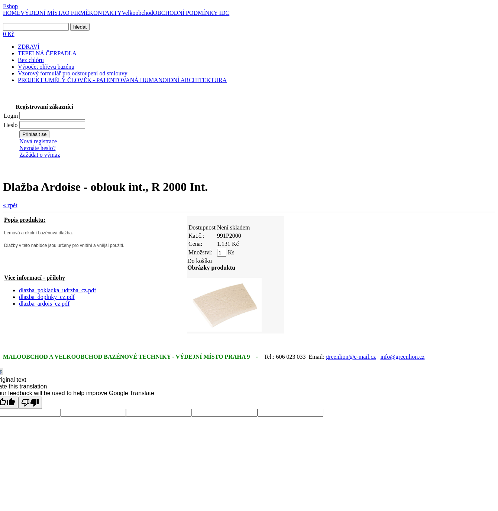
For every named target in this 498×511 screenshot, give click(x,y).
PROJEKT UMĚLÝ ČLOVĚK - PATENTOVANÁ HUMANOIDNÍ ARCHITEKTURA (122, 80)
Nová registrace (38, 141)
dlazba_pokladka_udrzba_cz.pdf (57, 290)
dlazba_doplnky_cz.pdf (47, 297)
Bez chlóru (31, 60)
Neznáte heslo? (37, 148)
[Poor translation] (30, 403)
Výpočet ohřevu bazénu (46, 67)
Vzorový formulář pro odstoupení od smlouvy (72, 73)
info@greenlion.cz (402, 357)
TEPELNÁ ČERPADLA (47, 53)
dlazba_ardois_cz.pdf (44, 303)
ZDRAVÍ (28, 46)
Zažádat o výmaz (39, 155)
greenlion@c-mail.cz (351, 357)
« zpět (10, 205)
